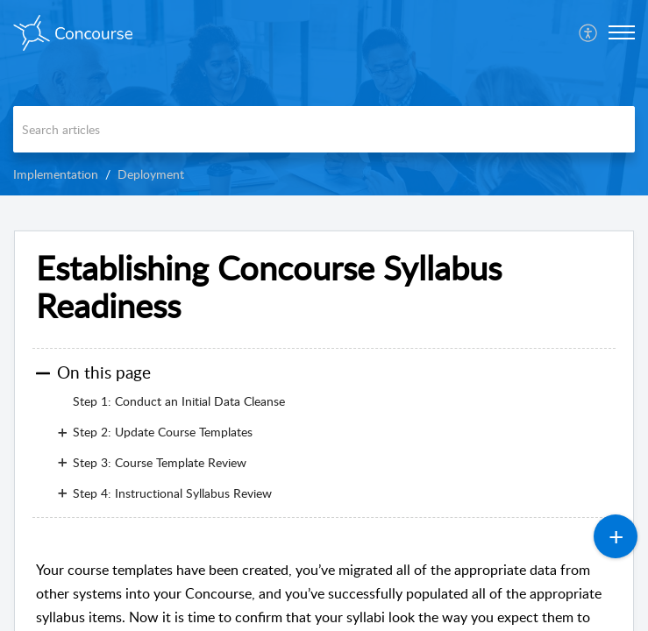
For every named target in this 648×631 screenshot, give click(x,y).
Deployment (150, 174)
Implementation (55, 174)
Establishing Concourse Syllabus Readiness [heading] (269, 287)
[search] (324, 129)
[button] (589, 32)
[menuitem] (589, 32)
